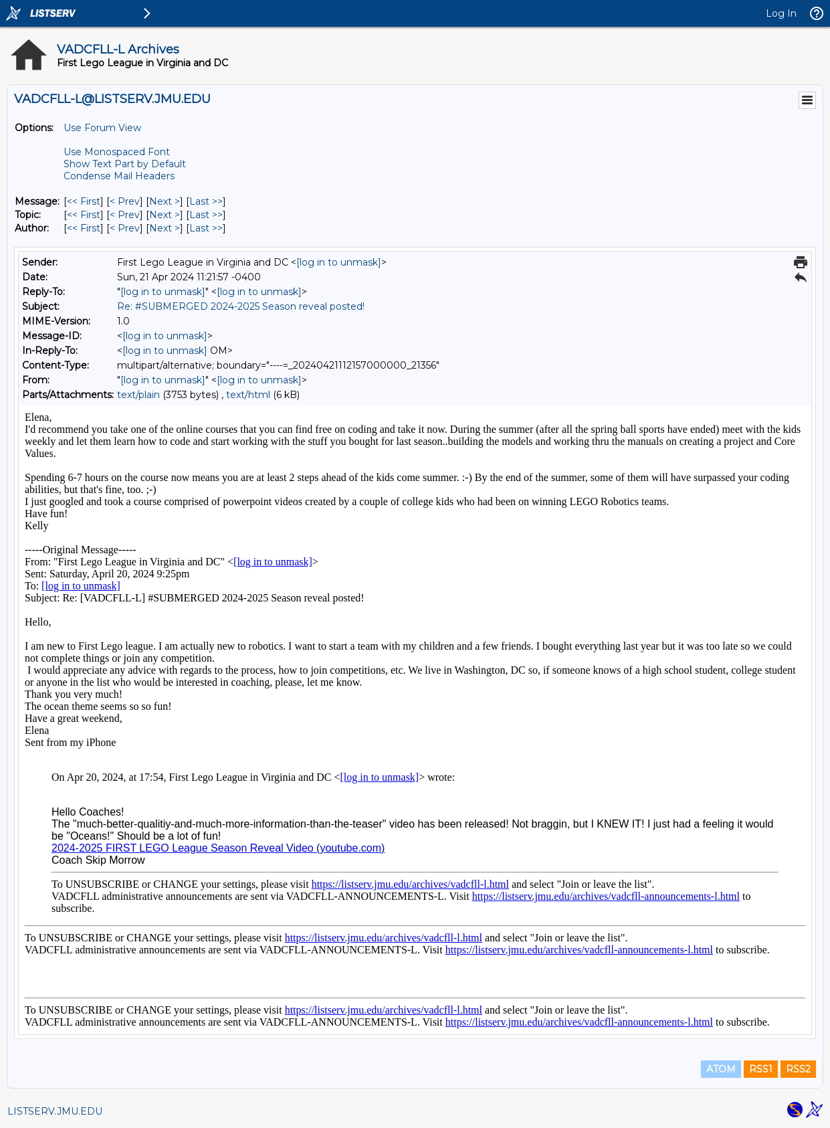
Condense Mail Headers (119, 176)
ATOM (721, 1069)
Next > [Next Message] (164, 201)
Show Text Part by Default (125, 164)
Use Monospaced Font (117, 152)
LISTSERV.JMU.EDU (54, 1111)
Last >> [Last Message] (206, 201)
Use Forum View (102, 128)
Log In (781, 13)
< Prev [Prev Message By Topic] (125, 215)
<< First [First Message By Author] (83, 228)
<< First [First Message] (83, 201)
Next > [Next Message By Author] (164, 228)
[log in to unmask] (338, 262)
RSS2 (798, 1069)
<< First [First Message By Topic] (83, 215)
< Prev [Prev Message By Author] (125, 228)
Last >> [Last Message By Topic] (206, 215)
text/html (248, 395)
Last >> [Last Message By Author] (206, 228)
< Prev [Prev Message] (125, 201)
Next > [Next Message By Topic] (164, 215)
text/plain (138, 395)
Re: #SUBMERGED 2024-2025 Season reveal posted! (241, 306)
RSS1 (760, 1069)
